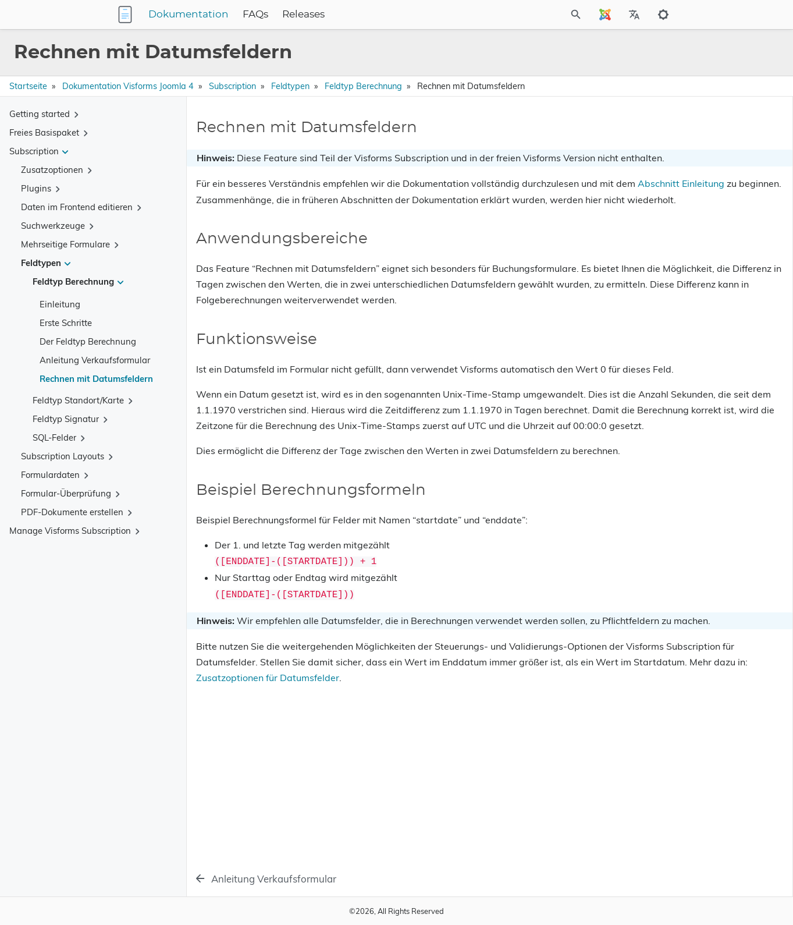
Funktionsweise (645, 173)
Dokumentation (261, 14)
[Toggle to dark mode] (663, 14)
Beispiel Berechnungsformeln (670, 189)
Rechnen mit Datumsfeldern (96, 378)
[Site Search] (524, 14)
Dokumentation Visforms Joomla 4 (128, 86)
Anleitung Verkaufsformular (95, 360)
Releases (376, 14)
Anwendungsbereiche (656, 156)
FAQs (328, 14)
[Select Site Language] (605, 14)
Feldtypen (290, 86)
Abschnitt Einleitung (296, 215)
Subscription (232, 86)
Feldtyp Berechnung (363, 86)
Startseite (28, 86)
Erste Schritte (66, 322)
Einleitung (60, 304)
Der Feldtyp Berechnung (88, 341)
